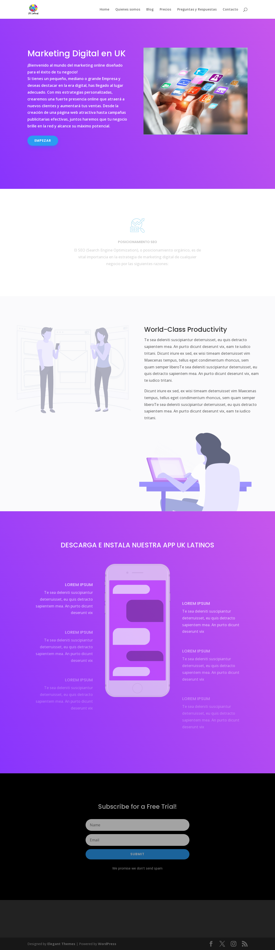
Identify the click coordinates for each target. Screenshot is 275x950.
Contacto (230, 9)
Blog (150, 9)
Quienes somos (127, 9)
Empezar (42, 140)
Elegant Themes (61, 944)
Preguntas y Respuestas (197, 9)
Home (104, 9)
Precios (165, 9)
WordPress (107, 944)
